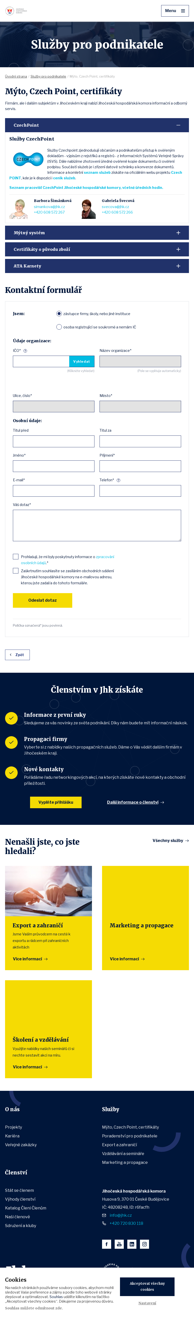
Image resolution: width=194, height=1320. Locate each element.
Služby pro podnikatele (48, 76)
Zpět (19, 655)
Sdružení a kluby (20, 1225)
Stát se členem (19, 1190)
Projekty (13, 1127)
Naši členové (17, 1216)
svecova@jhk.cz (115, 207)
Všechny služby (168, 840)
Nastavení (147, 1303)
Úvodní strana (16, 76)
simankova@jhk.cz (49, 207)
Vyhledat (81, 361)
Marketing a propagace (125, 1162)
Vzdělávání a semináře (123, 1153)
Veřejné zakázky (21, 1144)
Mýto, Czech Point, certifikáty (130, 1127)
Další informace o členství (132, 802)
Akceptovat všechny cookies (147, 1286)
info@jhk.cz (121, 1215)
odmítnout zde (48, 1308)
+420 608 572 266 (117, 212)
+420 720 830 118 (126, 1223)
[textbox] (16, 441)
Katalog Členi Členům (25, 1208)
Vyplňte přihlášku (55, 802)
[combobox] (53, 441)
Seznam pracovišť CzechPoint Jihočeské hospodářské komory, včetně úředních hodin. (86, 187)
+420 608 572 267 (49, 212)
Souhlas (56, 1297)
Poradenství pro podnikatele (129, 1136)
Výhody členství (20, 1199)
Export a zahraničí (119, 1144)
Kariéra (12, 1136)
